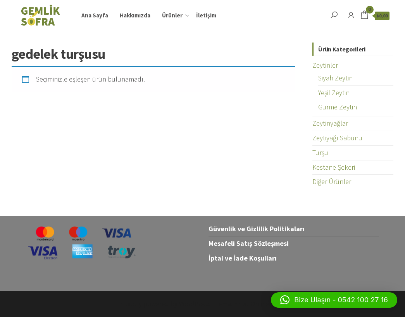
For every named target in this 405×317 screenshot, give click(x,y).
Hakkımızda (135, 15)
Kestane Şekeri (333, 167)
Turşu (320, 152)
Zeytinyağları (331, 123)
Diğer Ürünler (331, 181)
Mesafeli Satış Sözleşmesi (249, 243)
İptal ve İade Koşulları (243, 258)
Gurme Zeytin (337, 106)
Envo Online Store (260, 303)
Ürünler (172, 15)
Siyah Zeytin (335, 77)
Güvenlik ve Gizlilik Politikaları (257, 228)
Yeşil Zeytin (334, 92)
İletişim (206, 15)
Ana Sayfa (94, 15)
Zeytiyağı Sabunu (337, 137)
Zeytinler (325, 65)
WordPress (194, 303)
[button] (334, 300)
